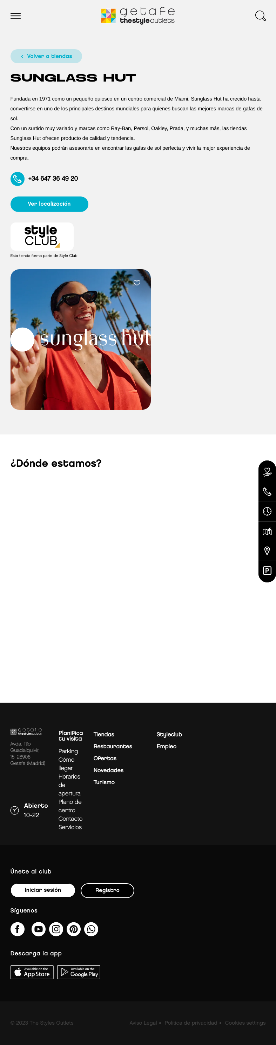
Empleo (166, 746)
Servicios (70, 827)
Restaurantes (112, 746)
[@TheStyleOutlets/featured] (39, 933)
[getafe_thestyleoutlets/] (56, 933)
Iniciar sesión (43, 890)
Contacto (70, 819)
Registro (107, 890)
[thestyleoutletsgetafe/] (18, 933)
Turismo (103, 782)
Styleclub (169, 734)
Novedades (108, 770)
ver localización (49, 204)
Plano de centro (70, 806)
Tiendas (103, 734)
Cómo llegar (66, 764)
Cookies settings (245, 1023)
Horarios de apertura (70, 785)
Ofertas (104, 758)
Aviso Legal (143, 1023)
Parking (68, 751)
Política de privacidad (191, 1023)
